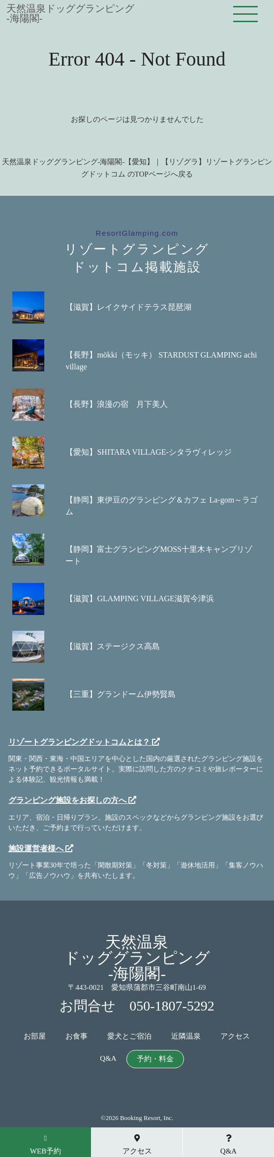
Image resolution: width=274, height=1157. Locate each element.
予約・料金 (155, 1059)
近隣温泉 (186, 1036)
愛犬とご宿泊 (129, 1036)
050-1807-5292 (171, 1005)
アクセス (235, 1036)
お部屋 (35, 1036)
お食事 (76, 1036)
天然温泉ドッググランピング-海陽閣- (70, 13)
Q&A (108, 1058)
